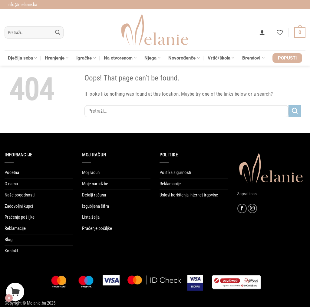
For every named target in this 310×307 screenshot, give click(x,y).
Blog (8, 239)
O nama (11, 183)
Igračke (86, 58)
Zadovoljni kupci (19, 206)
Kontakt (11, 251)
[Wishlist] (280, 32)
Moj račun (91, 172)
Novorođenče (184, 58)
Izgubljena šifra (95, 206)
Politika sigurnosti (175, 172)
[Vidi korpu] (299, 32)
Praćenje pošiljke (20, 217)
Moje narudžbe (95, 183)
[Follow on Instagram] (252, 208)
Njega (152, 58)
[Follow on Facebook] (242, 208)
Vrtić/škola (221, 58)
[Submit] (57, 32)
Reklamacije (15, 228)
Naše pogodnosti (20, 195)
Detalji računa (94, 195)
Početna (12, 172)
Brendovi (253, 58)
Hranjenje (56, 58)
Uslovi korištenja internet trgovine (189, 195)
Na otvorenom (120, 58)
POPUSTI (287, 58)
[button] (262, 32)
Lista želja (91, 217)
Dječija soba (22, 58)
